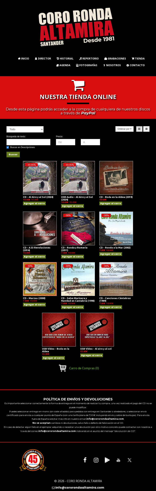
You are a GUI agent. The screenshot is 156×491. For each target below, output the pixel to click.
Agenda (63, 65)
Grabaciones (115, 58)
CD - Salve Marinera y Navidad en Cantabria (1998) (78, 299)
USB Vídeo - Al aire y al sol (96, 348)
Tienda (138, 58)
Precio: (59, 136)
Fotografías (86, 65)
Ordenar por (124, 129)
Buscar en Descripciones (20, 147)
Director (43, 58)
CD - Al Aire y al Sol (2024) (38, 197)
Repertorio (89, 58)
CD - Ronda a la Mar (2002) (115, 247)
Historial (65, 58)
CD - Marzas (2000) (34, 298)
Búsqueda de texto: (16, 136)
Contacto (135, 65)
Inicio (23, 58)
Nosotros (112, 65)
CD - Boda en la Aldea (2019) (116, 197)
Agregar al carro (34, 203)
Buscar (13, 154)
